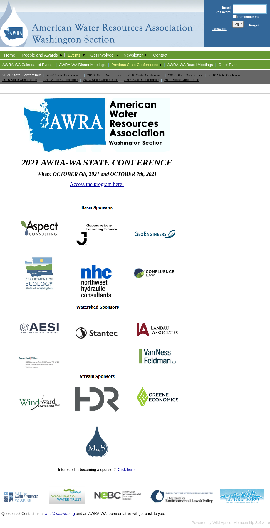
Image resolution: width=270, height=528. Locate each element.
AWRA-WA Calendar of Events (27, 64)
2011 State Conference (181, 80)
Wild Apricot (222, 522)
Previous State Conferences (134, 64)
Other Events (230, 64)
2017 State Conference (185, 75)
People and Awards (40, 55)
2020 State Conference (64, 75)
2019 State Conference (104, 75)
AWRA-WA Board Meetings (190, 64)
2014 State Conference (60, 80)
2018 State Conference (145, 75)
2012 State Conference (141, 80)
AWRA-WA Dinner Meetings (82, 64)
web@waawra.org (60, 513)
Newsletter (133, 55)
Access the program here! (97, 184)
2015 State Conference (19, 80)
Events (74, 55)
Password (222, 12)
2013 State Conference (100, 80)
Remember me (248, 16)
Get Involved (102, 55)
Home (9, 55)
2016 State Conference (226, 75)
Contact (160, 55)
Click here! (126, 469)
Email (225, 7)
